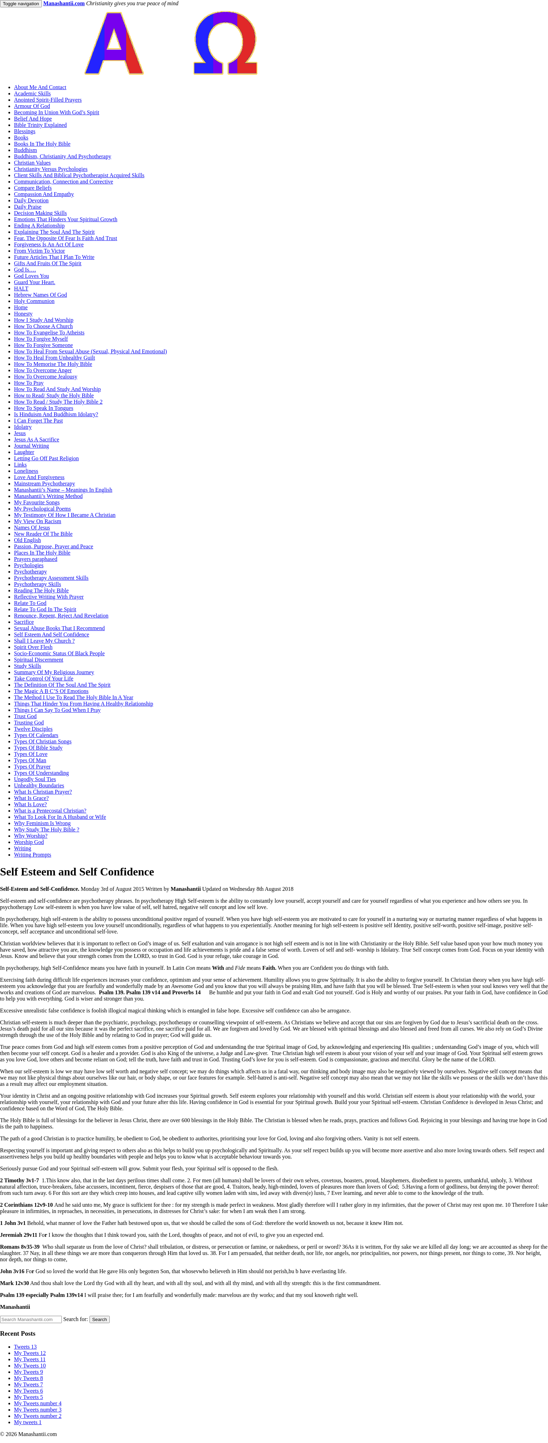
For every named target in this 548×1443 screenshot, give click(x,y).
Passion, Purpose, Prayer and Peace (53, 546)
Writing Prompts (32, 855)
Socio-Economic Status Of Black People (59, 653)
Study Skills (27, 666)
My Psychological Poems (42, 509)
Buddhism (25, 150)
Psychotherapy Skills (37, 584)
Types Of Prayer (32, 767)
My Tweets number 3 (38, 1410)
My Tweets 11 (29, 1359)
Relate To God (30, 603)
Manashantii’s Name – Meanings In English (63, 490)
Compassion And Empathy (44, 194)
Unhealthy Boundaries (39, 785)
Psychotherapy (30, 572)
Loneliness (26, 471)
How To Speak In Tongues (43, 408)
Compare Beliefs (33, 188)
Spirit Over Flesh (33, 647)
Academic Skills (32, 93)
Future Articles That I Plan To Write (54, 257)
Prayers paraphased (35, 559)
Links (20, 465)
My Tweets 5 (28, 1397)
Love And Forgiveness (39, 477)
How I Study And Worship (43, 320)
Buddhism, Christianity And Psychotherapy (62, 156)
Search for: (75, 1319)
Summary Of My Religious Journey (54, 672)
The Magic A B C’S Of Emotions (51, 691)
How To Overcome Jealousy (45, 377)
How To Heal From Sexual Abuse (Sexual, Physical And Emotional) (90, 351)
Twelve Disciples (33, 729)
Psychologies (28, 565)
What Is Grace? (31, 798)
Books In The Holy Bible (42, 144)
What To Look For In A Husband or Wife (60, 817)
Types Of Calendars (36, 735)
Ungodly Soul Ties (35, 779)
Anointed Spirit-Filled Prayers (48, 100)
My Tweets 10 (30, 1366)
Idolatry (23, 427)
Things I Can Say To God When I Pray (57, 710)
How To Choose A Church (43, 326)
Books (21, 137)
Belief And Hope (33, 119)
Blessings (24, 131)
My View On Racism (37, 521)
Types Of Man (30, 760)
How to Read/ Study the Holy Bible (54, 395)
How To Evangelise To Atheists (49, 333)
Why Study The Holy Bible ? (46, 829)
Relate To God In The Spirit (45, 609)
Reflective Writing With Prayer (49, 597)
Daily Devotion (31, 200)
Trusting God (29, 723)
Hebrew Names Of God (40, 295)
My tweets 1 (28, 1422)
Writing (22, 848)
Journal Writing (31, 446)
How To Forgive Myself (41, 339)
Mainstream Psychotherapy (44, 483)
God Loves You (31, 276)
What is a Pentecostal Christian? (50, 811)
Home (21, 307)
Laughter (24, 452)
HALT (21, 288)
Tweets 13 (25, 1347)
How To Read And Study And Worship (57, 389)
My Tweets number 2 (38, 1416)
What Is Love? (30, 804)
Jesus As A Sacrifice (36, 439)
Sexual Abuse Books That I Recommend (59, 628)
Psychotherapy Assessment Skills (51, 578)
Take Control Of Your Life (43, 678)
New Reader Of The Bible (43, 534)
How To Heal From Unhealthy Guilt (54, 358)
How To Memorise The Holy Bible (53, 364)
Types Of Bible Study (38, 748)
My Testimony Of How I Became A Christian (65, 515)
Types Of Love (31, 754)
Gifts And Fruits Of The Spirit (47, 263)
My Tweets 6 (28, 1391)
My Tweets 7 (28, 1384)
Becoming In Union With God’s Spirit (56, 112)
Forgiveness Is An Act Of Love (49, 244)
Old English (27, 540)
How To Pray (29, 383)
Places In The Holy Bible (42, 553)
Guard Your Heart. (34, 282)
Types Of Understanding (41, 773)
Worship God (29, 842)
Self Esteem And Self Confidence (51, 634)
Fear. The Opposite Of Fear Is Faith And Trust (65, 238)
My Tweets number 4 (38, 1403)
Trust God (25, 716)
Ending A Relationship (39, 226)
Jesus (20, 433)
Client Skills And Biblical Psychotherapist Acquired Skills (79, 175)
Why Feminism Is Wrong (42, 823)
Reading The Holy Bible (41, 590)
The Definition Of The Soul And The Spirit (62, 685)
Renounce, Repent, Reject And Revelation (61, 616)
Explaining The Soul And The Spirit (54, 232)
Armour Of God (32, 106)
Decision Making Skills (40, 213)
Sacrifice (24, 622)
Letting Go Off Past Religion (46, 458)
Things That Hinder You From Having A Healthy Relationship (83, 704)
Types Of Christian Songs (43, 741)
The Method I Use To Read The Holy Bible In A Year (73, 697)
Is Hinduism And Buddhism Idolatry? (56, 414)
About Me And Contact (40, 87)
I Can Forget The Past (38, 421)
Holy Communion (34, 301)
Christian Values (32, 163)
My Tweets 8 (28, 1378)
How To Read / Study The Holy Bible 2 (58, 402)
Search (99, 1319)
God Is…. (25, 270)
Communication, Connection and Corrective (63, 182)
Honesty (23, 314)
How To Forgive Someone (43, 345)
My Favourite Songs (37, 502)
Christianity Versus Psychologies (50, 169)
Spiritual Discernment (38, 660)
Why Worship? (31, 836)
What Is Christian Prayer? (43, 792)
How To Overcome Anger (43, 370)
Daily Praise (28, 207)
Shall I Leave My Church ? (44, 641)
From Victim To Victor (39, 251)
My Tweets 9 (28, 1372)
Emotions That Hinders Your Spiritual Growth (65, 219)
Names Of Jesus (32, 528)
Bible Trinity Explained (40, 125)
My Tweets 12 (30, 1353)
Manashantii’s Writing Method (48, 496)
